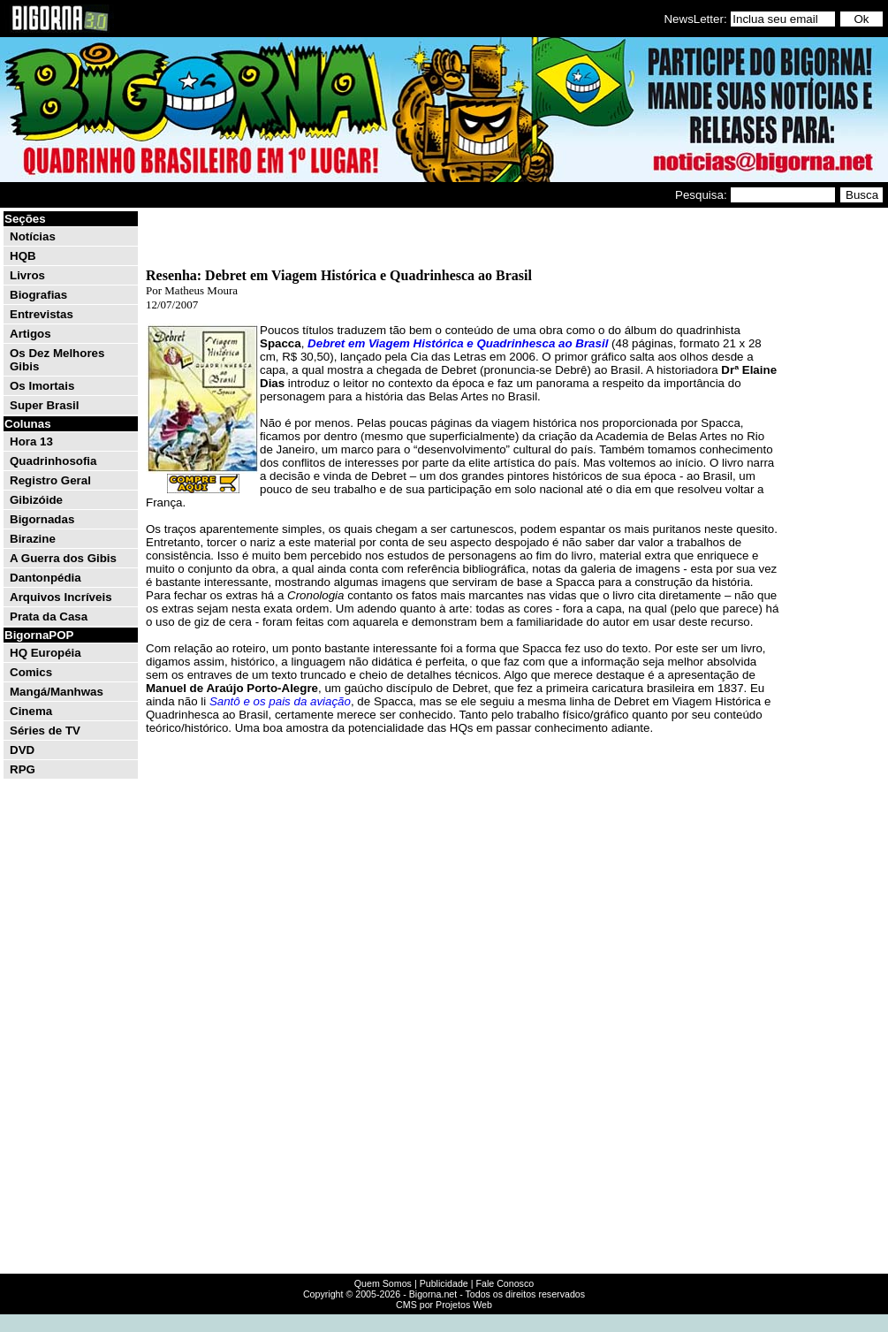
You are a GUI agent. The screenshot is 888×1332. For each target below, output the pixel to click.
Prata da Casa (48, 616)
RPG (22, 769)
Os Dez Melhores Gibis (57, 359)
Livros (27, 275)
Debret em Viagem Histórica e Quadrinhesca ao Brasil (457, 343)
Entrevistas (41, 314)
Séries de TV (45, 730)
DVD (22, 750)
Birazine (33, 538)
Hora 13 (31, 441)
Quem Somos (383, 1283)
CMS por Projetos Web (444, 1304)
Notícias (33, 236)
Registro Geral (50, 480)
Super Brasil (45, 405)
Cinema (31, 711)
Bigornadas (42, 519)
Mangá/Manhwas (56, 691)
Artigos (30, 333)
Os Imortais (42, 385)
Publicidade (444, 1283)
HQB (23, 256)
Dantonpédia (45, 577)
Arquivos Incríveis (61, 597)
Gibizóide (36, 499)
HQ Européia (45, 652)
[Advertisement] (832, 475)
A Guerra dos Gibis (63, 558)
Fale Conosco (504, 1283)
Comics (31, 672)
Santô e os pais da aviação (280, 701)
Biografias (38, 294)
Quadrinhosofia (53, 461)
